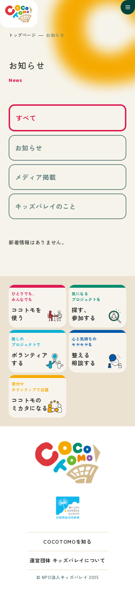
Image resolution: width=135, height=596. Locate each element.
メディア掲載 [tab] (35, 177)
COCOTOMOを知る (67, 541)
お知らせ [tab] (28, 147)
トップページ (22, 35)
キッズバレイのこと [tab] (45, 206)
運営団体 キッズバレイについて (67, 560)
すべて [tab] (26, 117)
